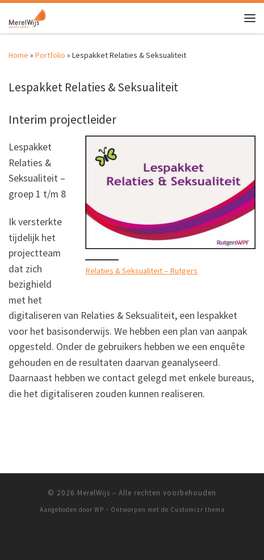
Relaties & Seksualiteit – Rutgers (141, 270)
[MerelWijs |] (27, 16)
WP (99, 509)
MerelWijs (93, 493)
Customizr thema (197, 509)
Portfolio (50, 55)
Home (18, 55)
